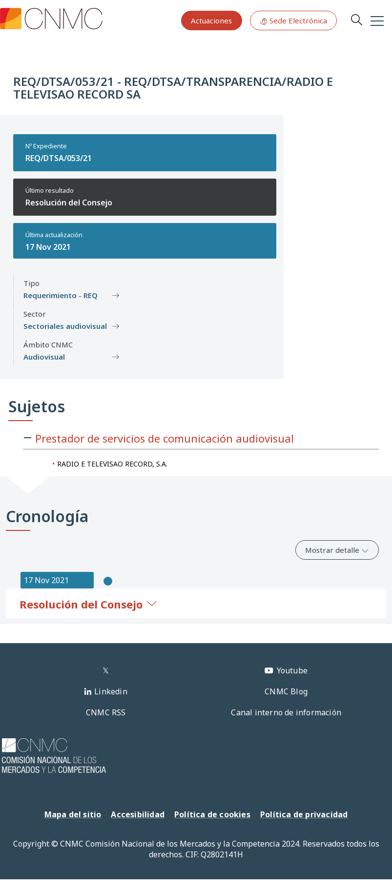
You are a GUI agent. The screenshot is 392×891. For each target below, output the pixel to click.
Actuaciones (211, 20)
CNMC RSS (106, 712)
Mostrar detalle (337, 550)
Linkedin (110, 691)
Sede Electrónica (293, 20)
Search (356, 19)
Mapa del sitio (73, 814)
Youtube (292, 670)
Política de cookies (212, 814)
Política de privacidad (304, 814)
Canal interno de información (286, 712)
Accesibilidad (138, 814)
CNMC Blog (286, 691)
